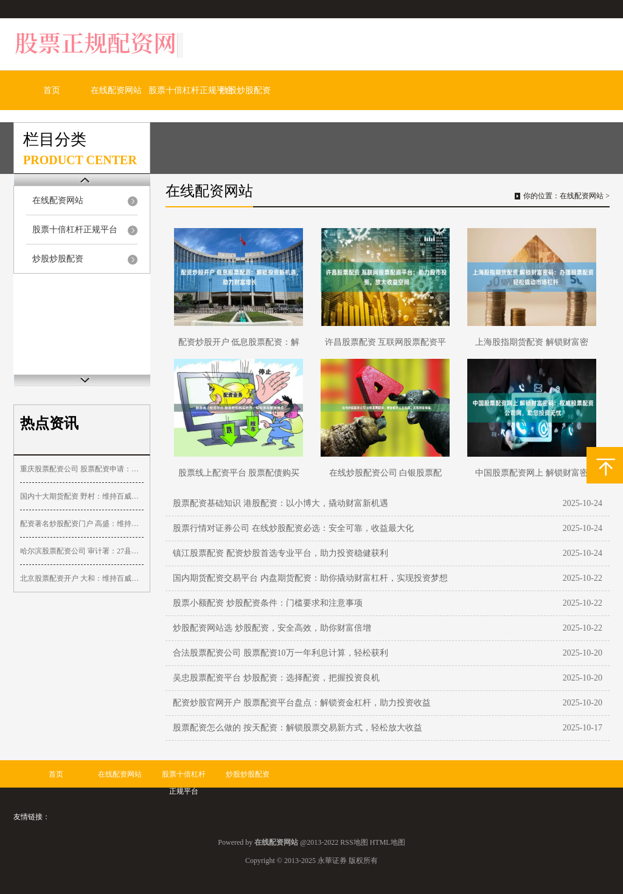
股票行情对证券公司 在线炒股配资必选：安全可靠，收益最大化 (293, 528)
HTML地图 (387, 842)
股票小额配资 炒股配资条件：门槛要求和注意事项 (268, 603)
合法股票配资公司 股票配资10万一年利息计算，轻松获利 (280, 652)
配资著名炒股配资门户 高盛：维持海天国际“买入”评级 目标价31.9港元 (82, 523)
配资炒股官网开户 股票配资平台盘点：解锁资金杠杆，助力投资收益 (302, 702)
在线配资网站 (116, 90)
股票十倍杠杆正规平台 (191, 90)
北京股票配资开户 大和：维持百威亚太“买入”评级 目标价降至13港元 (82, 578)
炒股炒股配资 (245, 90)
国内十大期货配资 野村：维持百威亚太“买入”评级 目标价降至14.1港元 (82, 496)
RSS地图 (353, 842)
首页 (51, 90)
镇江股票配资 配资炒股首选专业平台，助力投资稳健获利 (280, 553)
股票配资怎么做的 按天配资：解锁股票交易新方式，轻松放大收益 (297, 727)
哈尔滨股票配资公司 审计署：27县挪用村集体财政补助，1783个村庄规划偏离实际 (82, 551)
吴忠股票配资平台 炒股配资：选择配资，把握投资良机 (276, 677)
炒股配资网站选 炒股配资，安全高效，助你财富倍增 (272, 627)
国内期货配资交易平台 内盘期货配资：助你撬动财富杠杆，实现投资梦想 (310, 578)
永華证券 (332, 860)
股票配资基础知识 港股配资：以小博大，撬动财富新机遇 (280, 503)
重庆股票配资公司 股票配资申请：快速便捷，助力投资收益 (82, 469)
